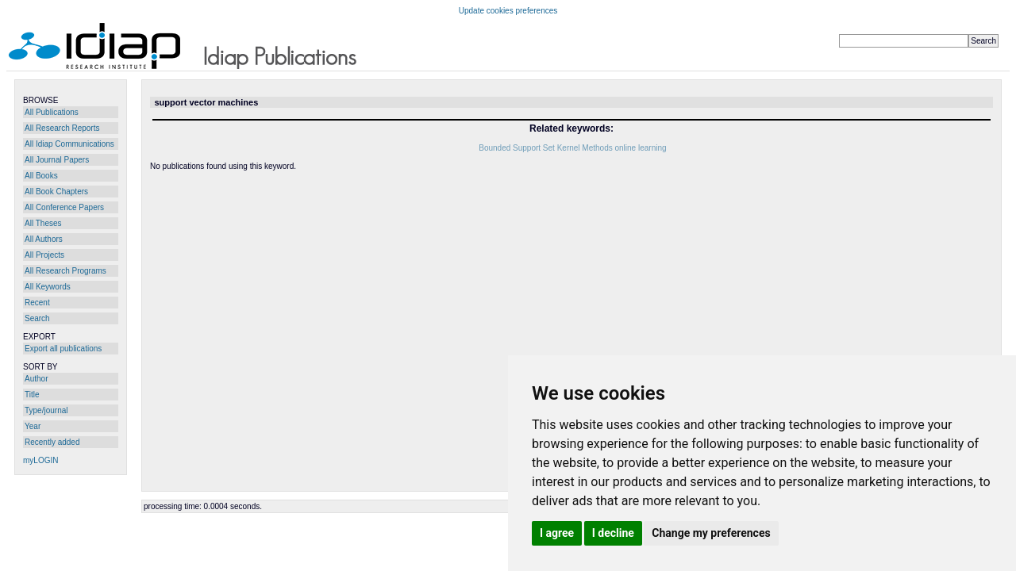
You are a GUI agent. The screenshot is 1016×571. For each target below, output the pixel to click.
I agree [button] (557, 533)
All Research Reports (62, 128)
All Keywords (48, 286)
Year (32, 426)
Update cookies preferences (508, 10)
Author (36, 378)
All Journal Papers (57, 159)
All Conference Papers (64, 207)
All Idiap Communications (69, 144)
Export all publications (63, 348)
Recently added (52, 442)
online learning (640, 148)
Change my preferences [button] (711, 533)
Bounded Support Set (517, 148)
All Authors (44, 239)
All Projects (44, 255)
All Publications (52, 112)
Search (37, 318)
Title (32, 394)
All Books (41, 175)
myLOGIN (40, 460)
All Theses (43, 223)
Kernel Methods (585, 148)
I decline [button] (613, 533)
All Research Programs (65, 270)
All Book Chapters (56, 191)
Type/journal (46, 410)
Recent (37, 302)
